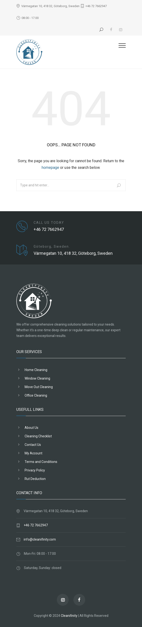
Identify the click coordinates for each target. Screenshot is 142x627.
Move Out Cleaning (39, 387)
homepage (50, 167)
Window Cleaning (37, 378)
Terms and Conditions (41, 462)
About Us (31, 428)
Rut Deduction (35, 479)
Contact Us (33, 445)
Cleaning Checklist (38, 436)
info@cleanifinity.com (40, 539)
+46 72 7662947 (96, 6)
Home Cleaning (36, 370)
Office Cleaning (36, 395)
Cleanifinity (69, 616)
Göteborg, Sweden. (52, 246)
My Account (33, 453)
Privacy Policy (35, 470)
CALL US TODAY (49, 222)
